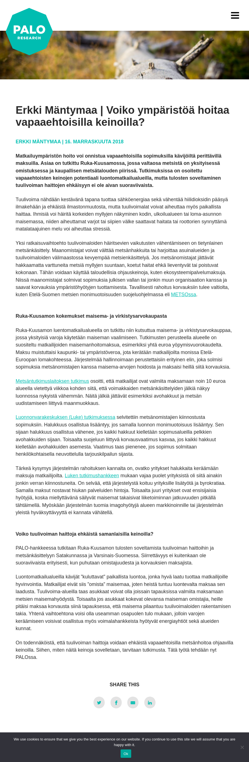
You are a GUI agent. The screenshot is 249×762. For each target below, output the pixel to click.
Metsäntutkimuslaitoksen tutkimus (52, 381)
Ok (125, 754)
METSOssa (183, 294)
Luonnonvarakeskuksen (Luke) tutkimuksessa (65, 417)
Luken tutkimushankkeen (92, 475)
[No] (242, 747)
